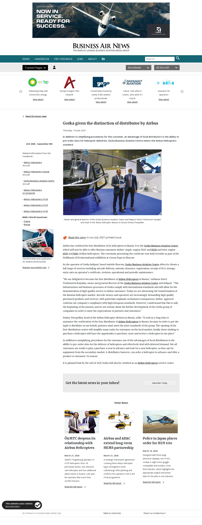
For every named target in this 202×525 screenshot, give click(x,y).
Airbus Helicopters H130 (36, 199)
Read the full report (75, 486)
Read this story (77, 237)
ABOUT (92, 59)
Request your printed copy (36, 267)
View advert (38, 99)
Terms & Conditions (112, 513)
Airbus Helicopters (33, 162)
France (27, 221)
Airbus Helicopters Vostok (36, 171)
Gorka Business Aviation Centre (39, 180)
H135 (66, 253)
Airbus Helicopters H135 (36, 205)
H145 (76, 253)
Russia (27, 224)
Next (181, 91)
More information (13, 506)
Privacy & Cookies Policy (155, 513)
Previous (20, 91)
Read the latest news (35, 116)
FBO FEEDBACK (63, 59)
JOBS (80, 59)
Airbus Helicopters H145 (36, 211)
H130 (154, 249)
